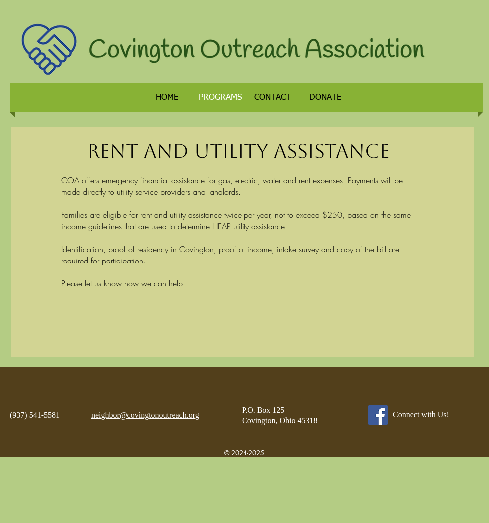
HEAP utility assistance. (249, 226)
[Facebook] (378, 415)
